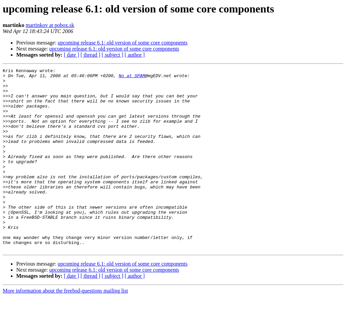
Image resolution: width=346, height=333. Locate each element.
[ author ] (135, 55)
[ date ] (71, 55)
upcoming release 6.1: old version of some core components (123, 43)
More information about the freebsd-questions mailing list (65, 327)
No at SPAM (132, 77)
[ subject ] (112, 55)
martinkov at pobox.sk (50, 25)
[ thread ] (90, 55)
